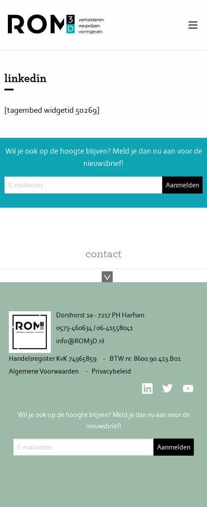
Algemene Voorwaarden (44, 371)
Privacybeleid (111, 371)
